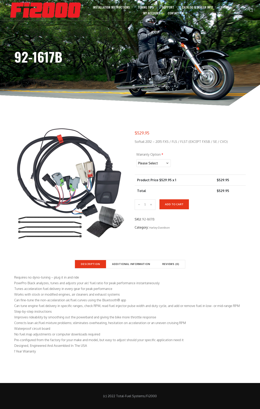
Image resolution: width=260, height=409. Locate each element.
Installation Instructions (111, 7)
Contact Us (176, 13)
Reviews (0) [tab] (170, 264)
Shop (224, 7)
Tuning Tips (146, 7)
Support (168, 7)
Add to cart (174, 203)
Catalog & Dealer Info (197, 7)
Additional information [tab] (131, 264)
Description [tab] (90, 264)
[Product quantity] (145, 204)
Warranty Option (149, 154)
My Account (151, 13)
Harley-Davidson (159, 227)
